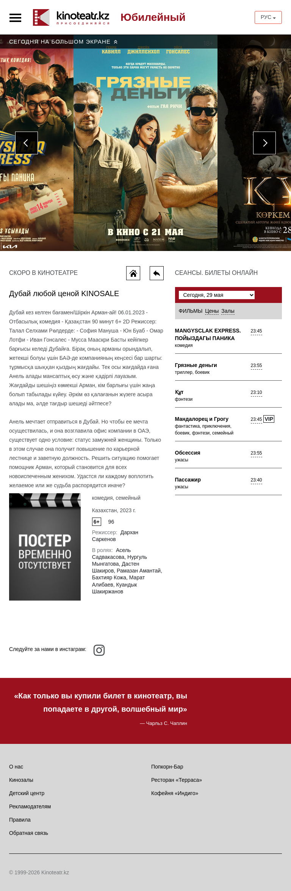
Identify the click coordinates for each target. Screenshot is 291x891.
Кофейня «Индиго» (174, 793)
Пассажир (188, 480)
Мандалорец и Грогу (201, 419)
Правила (20, 820)
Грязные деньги (196, 365)
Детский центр (26, 793)
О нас (16, 767)
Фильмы (191, 311)
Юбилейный (153, 17)
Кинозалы (21, 780)
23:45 (256, 331)
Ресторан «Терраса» (176, 780)
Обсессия (187, 453)
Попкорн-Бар (167, 767)
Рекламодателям (30, 806)
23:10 (256, 392)
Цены (212, 311)
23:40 (256, 480)
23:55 (256, 365)
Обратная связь (28, 833)
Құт (179, 392)
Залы (227, 311)
